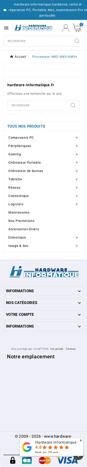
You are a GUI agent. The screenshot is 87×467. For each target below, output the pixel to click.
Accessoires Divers (23, 229)
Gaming (14, 154)
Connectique (18, 196)
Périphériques (19, 146)
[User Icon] (65, 27)
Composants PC (21, 137)
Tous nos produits (26, 126)
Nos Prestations (21, 221)
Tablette (15, 179)
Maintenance (19, 212)
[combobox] (37, 41)
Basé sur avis (46, 452)
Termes (71, 348)
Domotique (17, 237)
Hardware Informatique (56, 442)
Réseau (14, 187)
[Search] (77, 40)
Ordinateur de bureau (25, 171)
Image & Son (18, 246)
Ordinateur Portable (24, 162)
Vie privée (56, 348)
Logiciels (15, 204)
